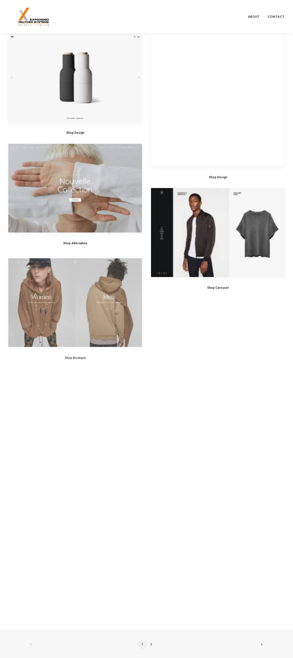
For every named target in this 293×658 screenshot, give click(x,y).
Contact (276, 12)
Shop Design (75, 132)
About (254, 12)
